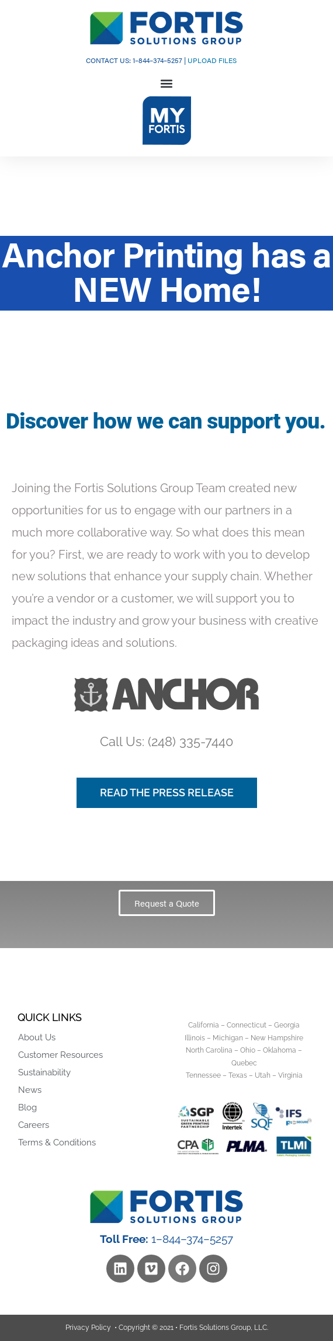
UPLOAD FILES (212, 60)
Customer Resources (60, 1055)
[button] (166, 83)
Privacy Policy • (91, 1327)
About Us (37, 1037)
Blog (27, 1107)
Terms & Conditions (57, 1142)
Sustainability (44, 1072)
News (29, 1090)
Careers (33, 1125)
